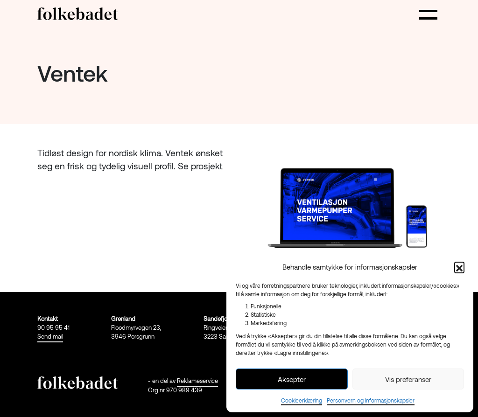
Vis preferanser (408, 379)
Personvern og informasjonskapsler (371, 400)
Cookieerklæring (301, 400)
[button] (459, 266)
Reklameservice (197, 380)
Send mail (50, 336)
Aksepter (292, 379)
